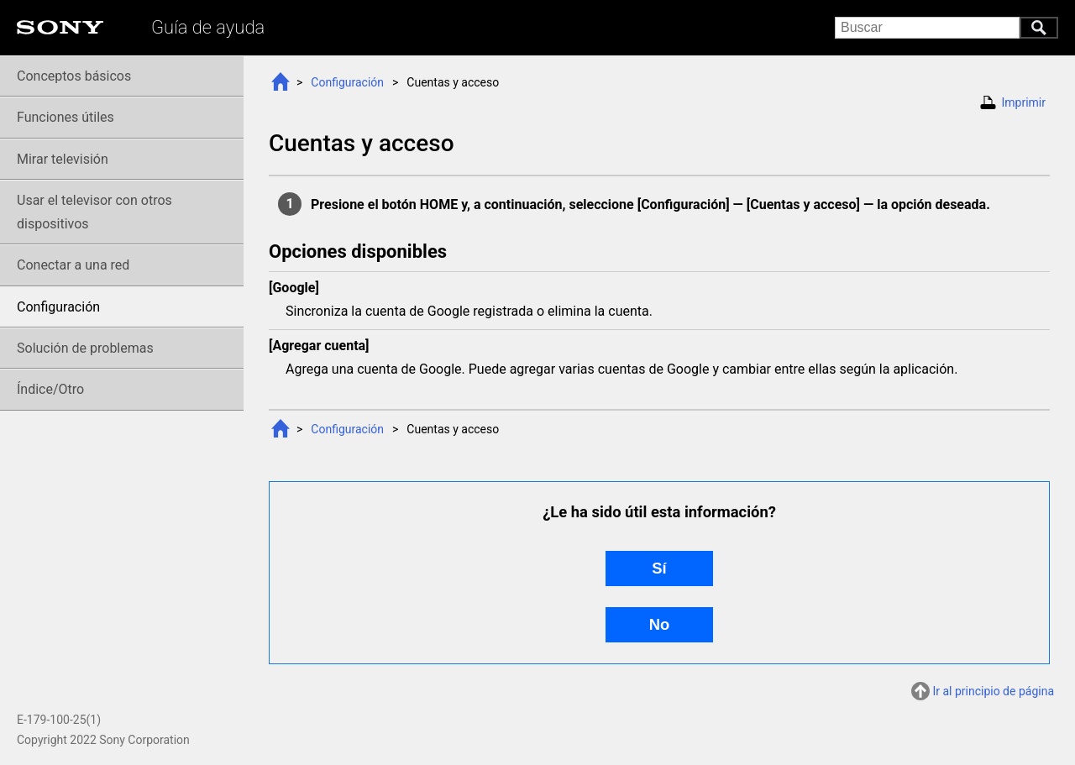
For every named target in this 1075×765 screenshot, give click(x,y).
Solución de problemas (85, 348)
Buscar (1039, 28)
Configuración (347, 82)
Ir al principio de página (993, 691)
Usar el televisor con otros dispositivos (94, 211)
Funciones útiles (65, 117)
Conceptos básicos (74, 76)
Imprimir (1023, 102)
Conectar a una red (73, 265)
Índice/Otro (50, 389)
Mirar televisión (62, 159)
